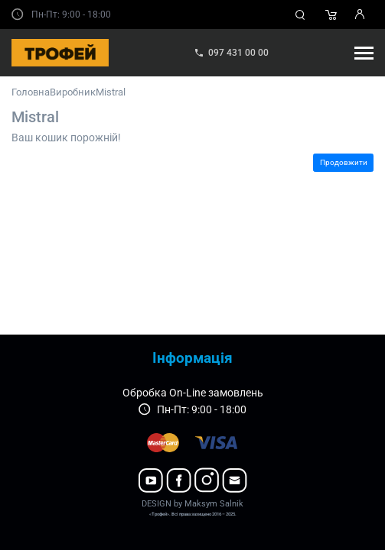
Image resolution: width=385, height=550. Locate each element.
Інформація (192, 358)
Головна (30, 92)
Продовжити (343, 162)
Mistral (111, 92)
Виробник (73, 92)
